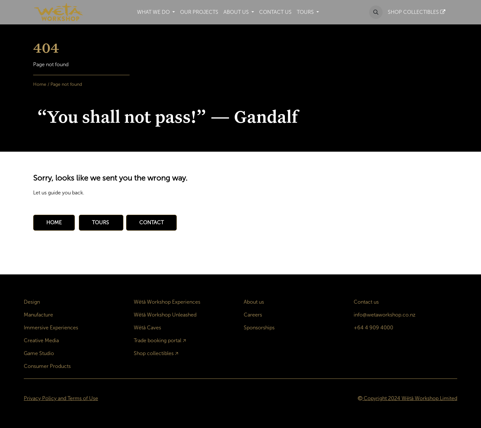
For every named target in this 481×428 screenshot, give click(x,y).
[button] (376, 12)
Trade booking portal (157, 340)
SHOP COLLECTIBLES (416, 12)
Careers (253, 315)
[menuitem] (155, 12)
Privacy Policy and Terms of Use (61, 398)
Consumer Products (47, 366)
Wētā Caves (147, 328)
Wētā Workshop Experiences (167, 302)
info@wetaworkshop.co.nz (384, 315)
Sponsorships (259, 328)
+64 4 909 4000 (373, 328)
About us (254, 302)
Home (39, 84)
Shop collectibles (154, 353)
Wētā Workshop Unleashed (165, 315)
